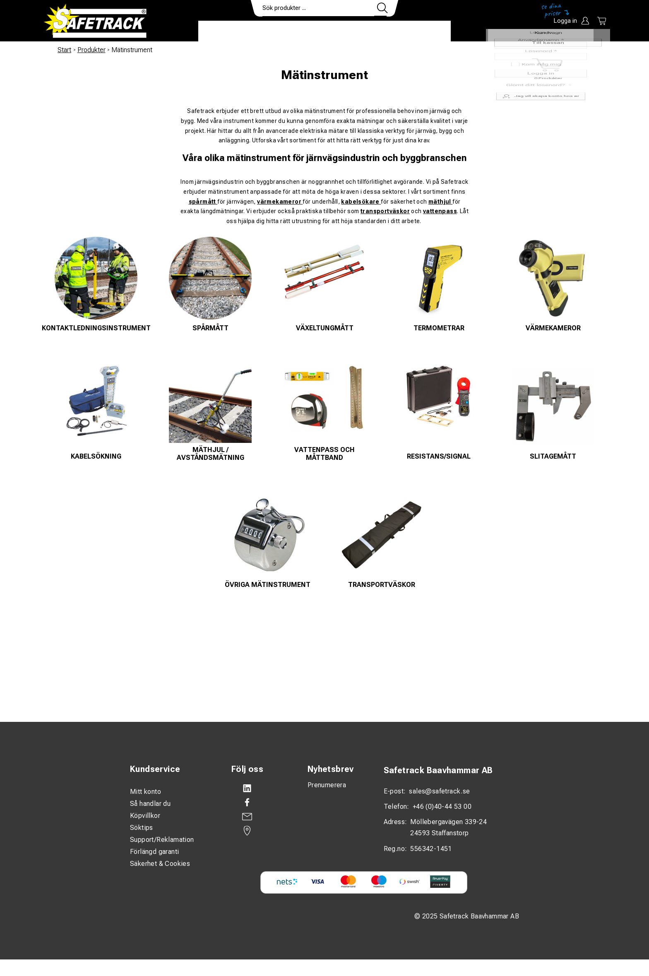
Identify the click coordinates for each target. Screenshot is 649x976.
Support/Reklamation (162, 840)
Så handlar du (150, 804)
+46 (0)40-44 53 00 (442, 806)
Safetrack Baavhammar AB (438, 770)
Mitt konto (145, 792)
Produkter (224, 31)
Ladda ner (427, 31)
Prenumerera (327, 785)
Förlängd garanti (154, 852)
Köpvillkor (145, 816)
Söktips (141, 828)
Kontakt (380, 31)
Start (64, 50)
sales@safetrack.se (439, 791)
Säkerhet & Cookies (160, 864)
